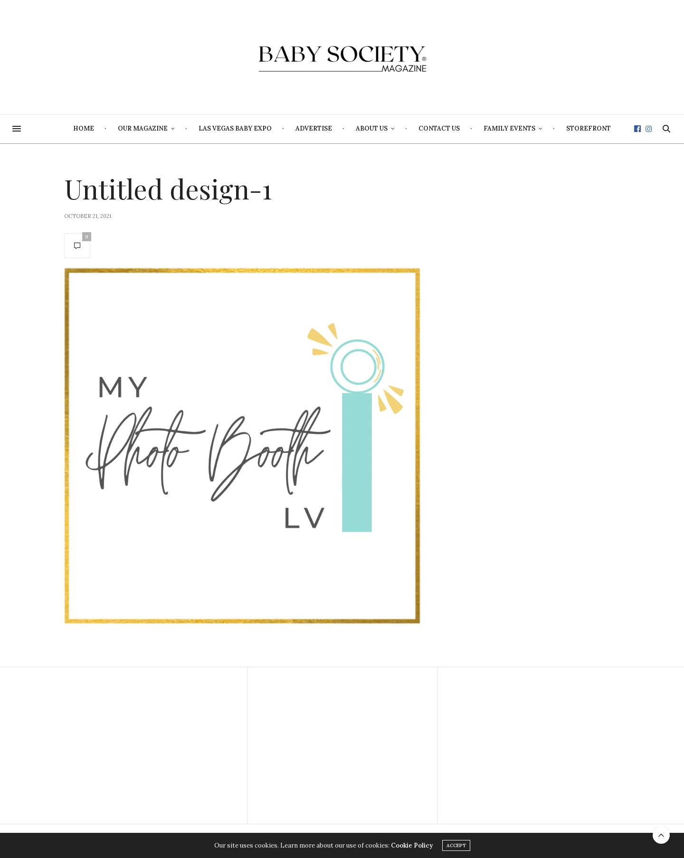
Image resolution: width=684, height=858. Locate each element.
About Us (372, 128)
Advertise (313, 128)
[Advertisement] (152, 745)
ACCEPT (456, 846)
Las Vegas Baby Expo (235, 128)
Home (83, 128)
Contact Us (439, 128)
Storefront (588, 128)
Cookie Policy (412, 846)
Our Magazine (143, 128)
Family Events (509, 128)
